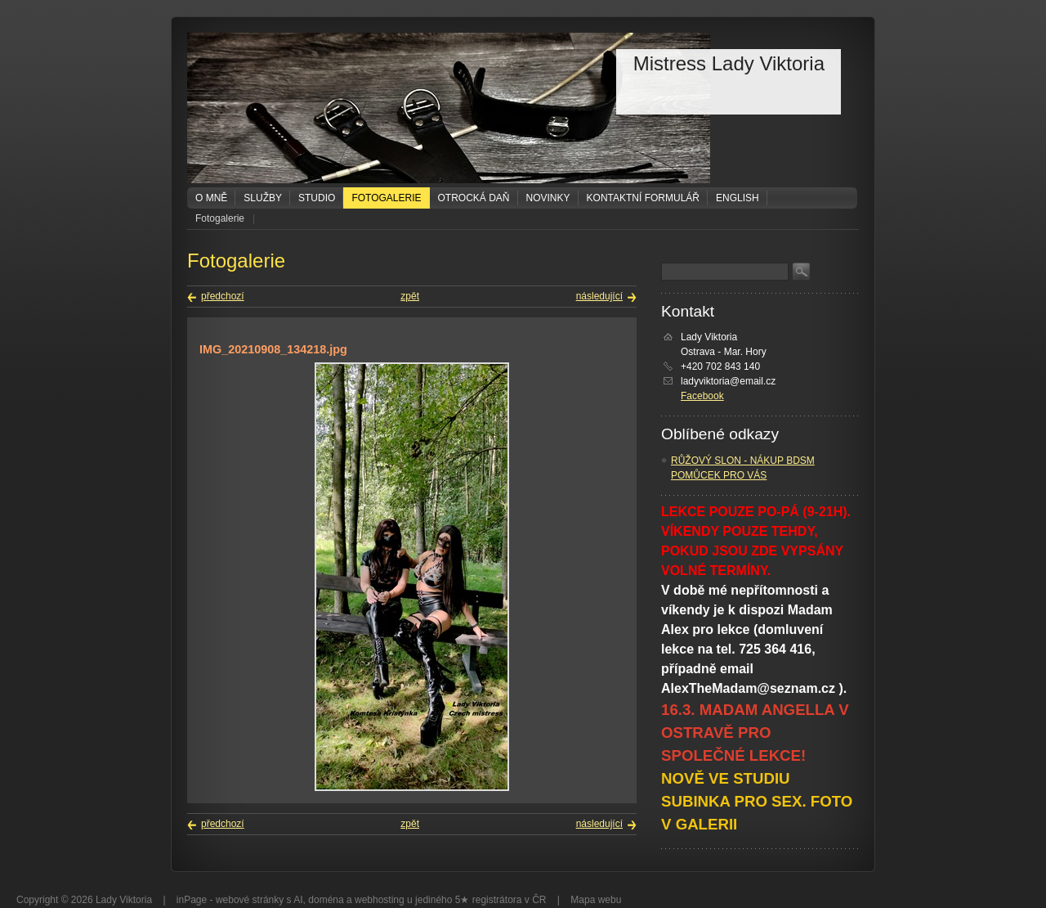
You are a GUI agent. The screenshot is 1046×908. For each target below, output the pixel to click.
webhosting (380, 900)
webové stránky (250, 900)
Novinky (548, 198)
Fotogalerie (386, 198)
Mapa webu (595, 900)
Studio (316, 198)
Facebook (702, 396)
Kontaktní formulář (643, 198)
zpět (409, 296)
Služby (263, 198)
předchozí (222, 296)
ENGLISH (737, 198)
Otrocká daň (474, 198)
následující (599, 296)
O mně (211, 198)
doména (325, 900)
